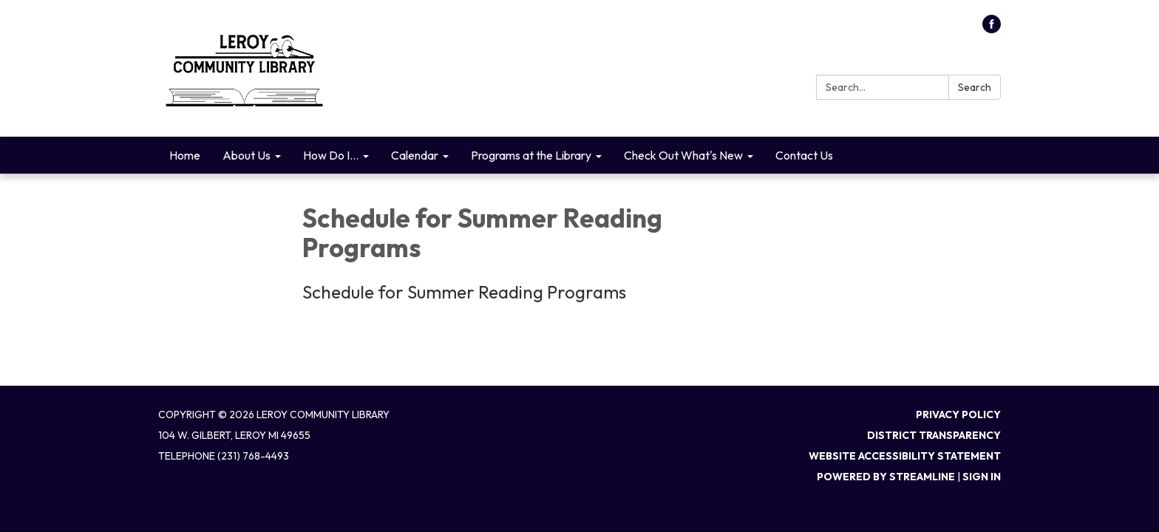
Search (974, 87)
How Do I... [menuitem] (330, 155)
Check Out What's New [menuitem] (683, 155)
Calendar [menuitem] (414, 155)
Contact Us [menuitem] (804, 155)
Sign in (981, 476)
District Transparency (934, 435)
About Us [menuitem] (246, 155)
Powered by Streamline (886, 476)
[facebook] (991, 28)
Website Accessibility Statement (905, 456)
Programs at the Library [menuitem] (531, 155)
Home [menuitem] (184, 155)
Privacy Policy (958, 414)
